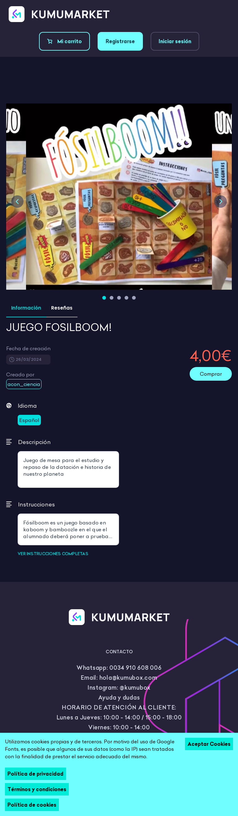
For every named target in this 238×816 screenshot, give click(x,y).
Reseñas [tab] (62, 308)
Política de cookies (31, 805)
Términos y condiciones (36, 789)
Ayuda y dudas (119, 697)
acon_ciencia (23, 384)
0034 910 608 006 (135, 667)
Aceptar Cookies (209, 744)
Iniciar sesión (175, 41)
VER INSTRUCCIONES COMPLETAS (53, 553)
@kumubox (135, 687)
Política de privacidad (35, 774)
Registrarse (120, 41)
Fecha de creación (28, 348)
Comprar (211, 374)
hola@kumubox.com (128, 677)
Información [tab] (26, 308)
